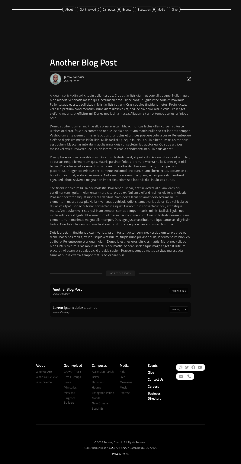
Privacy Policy (120, 453)
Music (123, 387)
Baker (95, 377)
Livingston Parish (103, 392)
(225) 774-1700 (118, 447)
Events (126, 9)
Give (175, 9)
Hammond (98, 382)
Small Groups (72, 377)
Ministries (70, 387)
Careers (153, 386)
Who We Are (44, 371)
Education (144, 9)
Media (161, 9)
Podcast (125, 392)
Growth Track (72, 371)
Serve (67, 382)
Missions (69, 392)
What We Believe (47, 377)
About (69, 9)
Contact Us (155, 379)
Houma (96, 387)
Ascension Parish (103, 371)
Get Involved (88, 9)
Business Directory (154, 396)
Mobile (96, 398)
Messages (126, 382)
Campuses (109, 9)
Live (122, 377)
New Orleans (100, 403)
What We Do (44, 382)
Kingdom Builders (69, 400)
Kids (122, 371)
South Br (97, 408)
